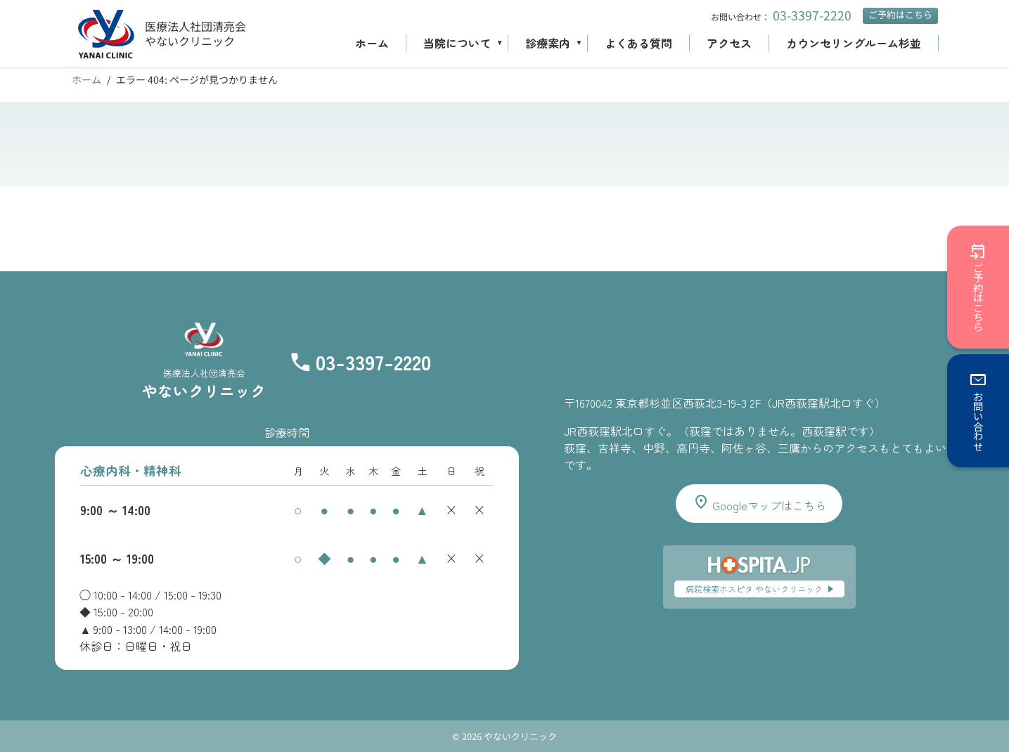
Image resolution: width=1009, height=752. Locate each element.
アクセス (729, 42)
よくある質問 (638, 42)
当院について (457, 42)
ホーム (372, 42)
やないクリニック (190, 40)
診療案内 (547, 42)
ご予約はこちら (900, 14)
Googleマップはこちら (759, 503)
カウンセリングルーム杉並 (853, 42)
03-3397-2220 (812, 15)
